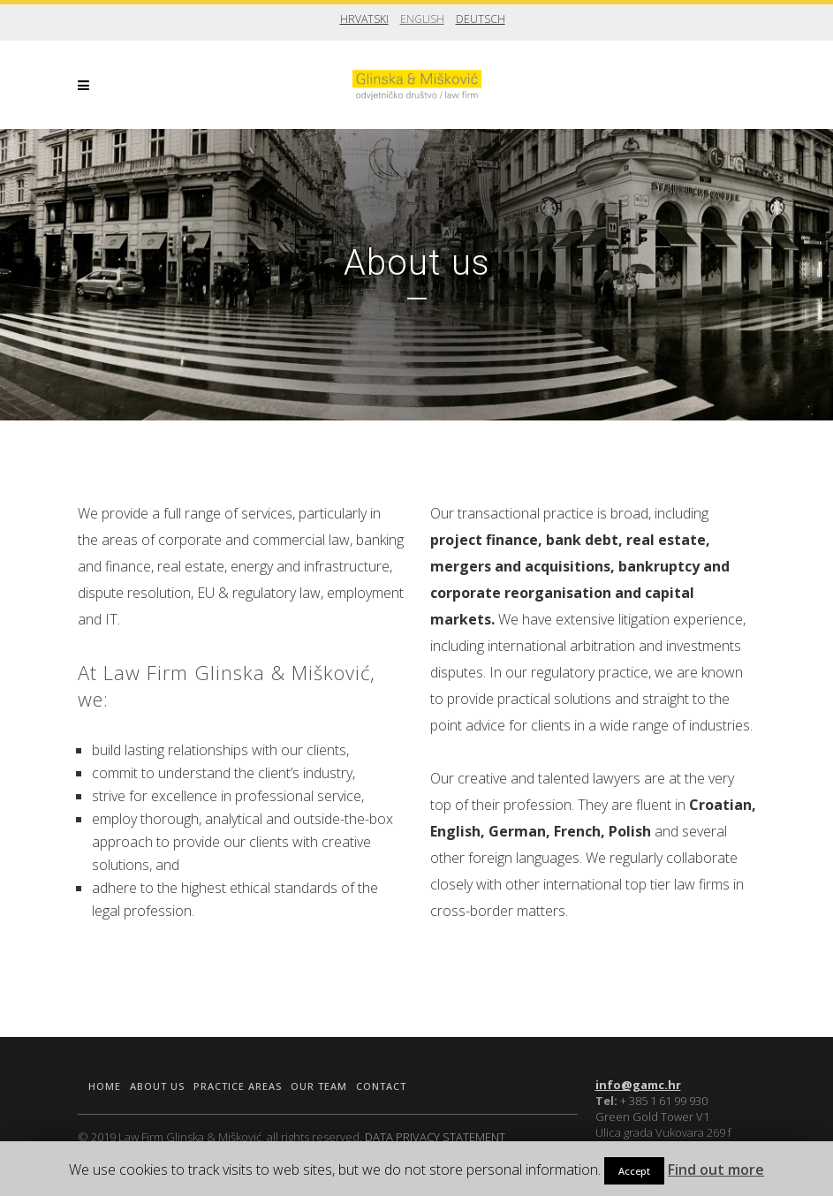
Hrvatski (364, 18)
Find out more (716, 1169)
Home (104, 1086)
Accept (634, 1170)
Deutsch (480, 18)
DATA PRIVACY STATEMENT (435, 1137)
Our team (319, 1086)
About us (157, 1086)
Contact (381, 1086)
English (422, 18)
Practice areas (237, 1086)
